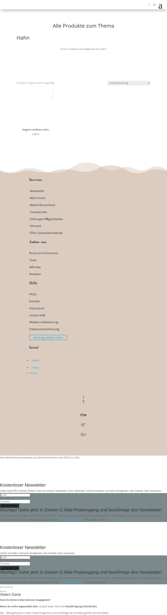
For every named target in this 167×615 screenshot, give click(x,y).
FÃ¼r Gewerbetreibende (46, 233)
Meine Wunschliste (42, 205)
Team (33, 260)
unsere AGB (37, 315)
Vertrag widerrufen (48, 337)
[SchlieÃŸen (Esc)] (11, 587)
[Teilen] (8, 587)
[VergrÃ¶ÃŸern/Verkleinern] (1, 587)
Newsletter (37, 191)
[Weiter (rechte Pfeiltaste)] (4, 591)
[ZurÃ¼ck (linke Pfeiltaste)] (1, 591)
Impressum (37, 308)
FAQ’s (33, 294)
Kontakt (34, 301)
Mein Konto (37, 198)
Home (63, 49)
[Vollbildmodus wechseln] (4, 587)
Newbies (35, 274)
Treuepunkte (38, 212)
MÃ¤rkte (35, 267)
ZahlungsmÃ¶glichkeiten (46, 219)
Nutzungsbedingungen (71, 519)
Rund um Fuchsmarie (43, 253)
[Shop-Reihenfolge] (128, 83)
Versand (35, 226)
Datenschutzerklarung (44, 329)
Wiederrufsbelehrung (43, 322)
